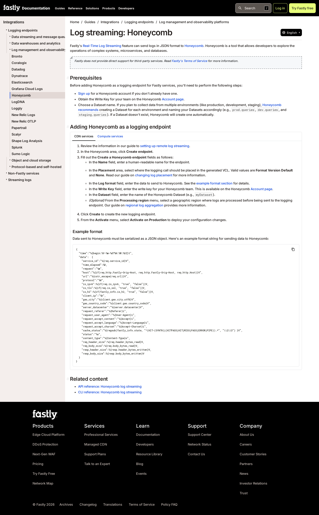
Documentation (148, 435)
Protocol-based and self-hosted (34, 167)
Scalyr (16, 134)
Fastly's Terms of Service (189, 61)
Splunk (17, 147)
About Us (247, 435)
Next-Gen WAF (44, 454)
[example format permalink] (71, 232)
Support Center (199, 435)
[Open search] (253, 8)
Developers (126, 8)
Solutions (92, 8)
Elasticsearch (22, 82)
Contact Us (196, 454)
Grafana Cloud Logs (27, 89)
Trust (244, 493)
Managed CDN (95, 444)
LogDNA (18, 102)
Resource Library (149, 454)
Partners (246, 464)
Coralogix (19, 63)
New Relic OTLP (24, 121)
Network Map (43, 483)
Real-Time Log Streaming (102, 46)
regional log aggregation (144, 205)
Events (141, 474)
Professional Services (101, 435)
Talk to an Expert (97, 464)
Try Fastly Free (44, 474)
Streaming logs (18, 180)
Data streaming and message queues (38, 37)
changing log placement (153, 175)
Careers (246, 444)
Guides (60, 8)
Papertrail (19, 128)
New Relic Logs (23, 115)
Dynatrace (20, 76)
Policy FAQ (169, 504)
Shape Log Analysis (27, 141)
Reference (75, 8)
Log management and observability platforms (45, 50)
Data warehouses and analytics (34, 43)
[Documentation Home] (35, 8)
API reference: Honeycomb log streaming (110, 386)
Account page (173, 99)
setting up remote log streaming (164, 146)
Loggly (17, 108)
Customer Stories (253, 454)
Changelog (88, 504)
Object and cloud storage (29, 160)
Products (108, 8)
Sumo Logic (21, 154)
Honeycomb (21, 95)
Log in (280, 8)
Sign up (84, 93)
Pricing (38, 464)
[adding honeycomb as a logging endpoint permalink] (68, 126)
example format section (214, 183)
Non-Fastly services (22, 173)
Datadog (18, 69)
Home (74, 22)
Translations (112, 504)
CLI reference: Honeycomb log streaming (110, 392)
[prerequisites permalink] (68, 77)
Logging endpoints (21, 30)
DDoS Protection (45, 444)
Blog (139, 464)
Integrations (110, 22)
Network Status (199, 444)
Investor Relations (253, 483)
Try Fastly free (302, 8)
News (244, 474)
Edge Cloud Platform (48, 435)
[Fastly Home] (11, 8)
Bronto (17, 56)
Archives (66, 504)
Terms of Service (142, 504)
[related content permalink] (68, 379)
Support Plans (95, 454)
